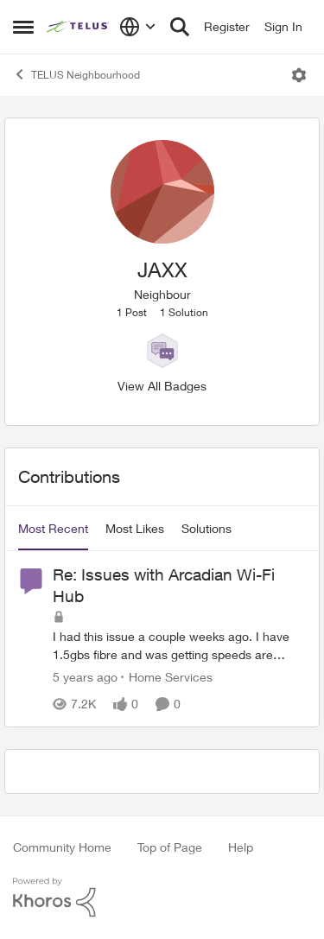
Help (240, 847)
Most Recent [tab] (53, 528)
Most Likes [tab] (134, 528)
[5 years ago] (85, 678)
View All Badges (162, 385)
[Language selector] (137, 27)
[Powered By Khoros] (162, 897)
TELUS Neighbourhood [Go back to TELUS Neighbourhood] (76, 74)
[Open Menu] (299, 75)
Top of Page (169, 847)
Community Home (62, 847)
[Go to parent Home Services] (167, 678)
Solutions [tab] (206, 528)
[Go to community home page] (79, 27)
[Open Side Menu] (23, 27)
